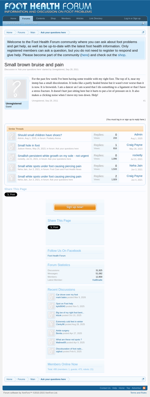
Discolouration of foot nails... (69, 349)
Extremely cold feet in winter (69, 321)
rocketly (21, 159)
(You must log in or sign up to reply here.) (126, 119)
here (84, 55)
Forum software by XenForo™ (31, 393)
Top (128, 388)
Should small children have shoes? (40, 135)
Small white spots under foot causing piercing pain (49, 166)
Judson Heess (24, 148)
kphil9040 (60, 306)
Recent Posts (31, 23)
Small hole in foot (29, 145)
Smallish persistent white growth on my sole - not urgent (53, 155)
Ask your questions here (29, 69)
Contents (40, 18)
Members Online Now (63, 364)
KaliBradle (97, 280)
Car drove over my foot (67, 294)
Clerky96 (60, 324)
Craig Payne (135, 144)
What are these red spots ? (69, 339)
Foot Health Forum (57, 256)
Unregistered (58, 69)
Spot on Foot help (64, 303)
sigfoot (59, 351)
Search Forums (13, 23)
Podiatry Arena (54, 138)
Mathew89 (61, 342)
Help (114, 388)
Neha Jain (23, 169)
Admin (21, 138)
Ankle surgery (62, 330)
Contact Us (105, 388)
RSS (144, 388)
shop (121, 55)
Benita (59, 333)
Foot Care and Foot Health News (65, 169)
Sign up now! (75, 207)
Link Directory (95, 18)
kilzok (59, 315)
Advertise (136, 388)
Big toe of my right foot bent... (70, 312)
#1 (144, 100)
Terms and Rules (138, 393)
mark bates (61, 297)
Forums (26, 18)
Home (13, 18)
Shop (53, 18)
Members (66, 18)
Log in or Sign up (132, 18)
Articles (79, 18)
